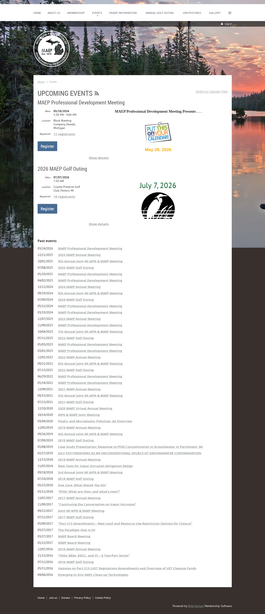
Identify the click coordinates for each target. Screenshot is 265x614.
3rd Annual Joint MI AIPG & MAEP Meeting (90, 472)
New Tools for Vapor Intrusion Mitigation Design (95, 466)
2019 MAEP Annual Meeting (79, 427)
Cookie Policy (103, 598)
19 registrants (64, 196)
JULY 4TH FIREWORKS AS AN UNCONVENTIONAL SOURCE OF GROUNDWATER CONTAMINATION (129, 453)
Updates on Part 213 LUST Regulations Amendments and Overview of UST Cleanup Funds (127, 568)
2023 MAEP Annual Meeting (79, 319)
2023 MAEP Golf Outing (76, 338)
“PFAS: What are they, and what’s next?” (89, 491)
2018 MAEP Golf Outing (76, 479)
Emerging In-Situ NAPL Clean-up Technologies (93, 575)
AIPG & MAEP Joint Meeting (79, 415)
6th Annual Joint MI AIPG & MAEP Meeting (90, 363)
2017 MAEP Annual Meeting (79, 498)
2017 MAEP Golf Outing (76, 517)
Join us (53, 598)
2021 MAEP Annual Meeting (79, 389)
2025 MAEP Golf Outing (76, 267)
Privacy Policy (82, 598)
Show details (99, 158)
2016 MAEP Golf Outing (76, 562)
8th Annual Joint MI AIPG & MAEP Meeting (90, 293)
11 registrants (64, 134)
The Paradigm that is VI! (76, 530)
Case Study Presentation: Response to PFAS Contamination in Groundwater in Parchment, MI (130, 447)
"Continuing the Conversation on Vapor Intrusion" (97, 504)
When (47, 111)
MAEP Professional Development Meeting (81, 102)
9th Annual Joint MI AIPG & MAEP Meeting (90, 261)
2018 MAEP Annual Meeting (79, 459)
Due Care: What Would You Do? (82, 485)
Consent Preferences (14, 2)
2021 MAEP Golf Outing (76, 402)
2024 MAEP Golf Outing (76, 299)
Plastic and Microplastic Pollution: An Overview (95, 421)
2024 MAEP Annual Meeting (79, 287)
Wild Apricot (196, 606)
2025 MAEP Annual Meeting (79, 255)
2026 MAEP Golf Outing (62, 168)
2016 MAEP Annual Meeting (79, 549)
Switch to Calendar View (212, 91)
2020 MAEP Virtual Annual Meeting (85, 408)
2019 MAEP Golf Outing (76, 440)
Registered (45, 133)
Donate (65, 598)
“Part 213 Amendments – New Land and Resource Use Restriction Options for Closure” (125, 523)
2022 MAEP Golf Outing (76, 370)
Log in (228, 24)
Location (46, 120)
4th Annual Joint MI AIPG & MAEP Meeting (90, 434)
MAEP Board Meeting (74, 536)
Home (41, 82)
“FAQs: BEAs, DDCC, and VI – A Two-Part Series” (94, 555)
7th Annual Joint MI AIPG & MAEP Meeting (90, 331)
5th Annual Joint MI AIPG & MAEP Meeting (90, 395)
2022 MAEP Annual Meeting (79, 357)
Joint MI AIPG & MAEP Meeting (81, 511)
